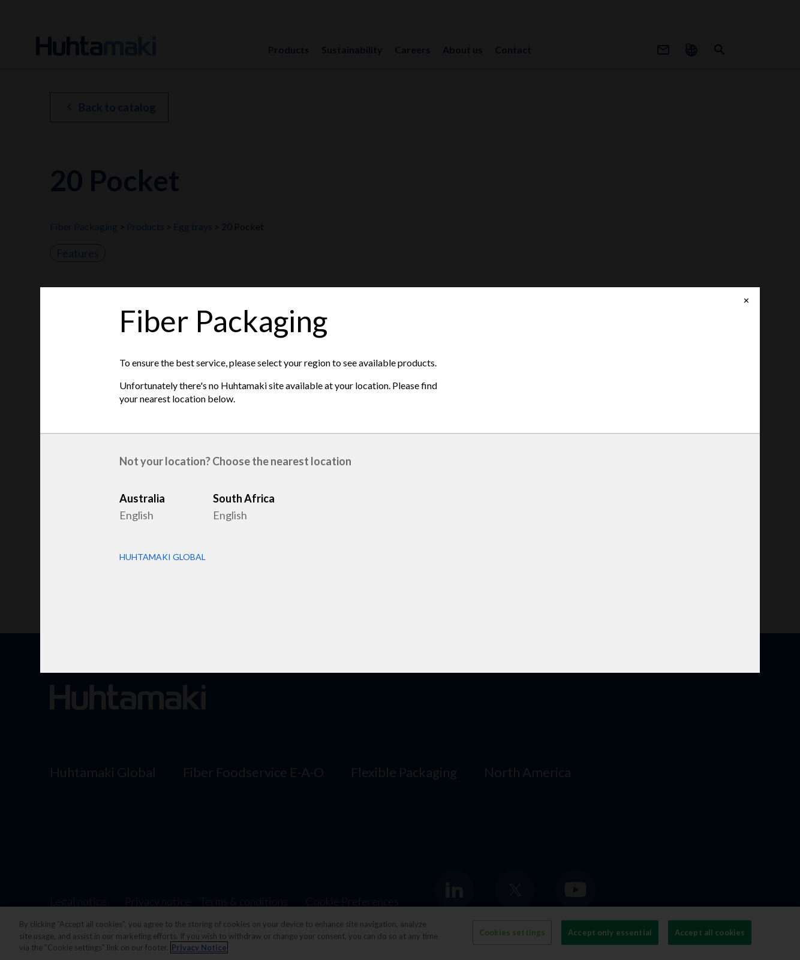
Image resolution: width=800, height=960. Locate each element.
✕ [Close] (746, 300)
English (136, 515)
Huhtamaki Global (162, 557)
